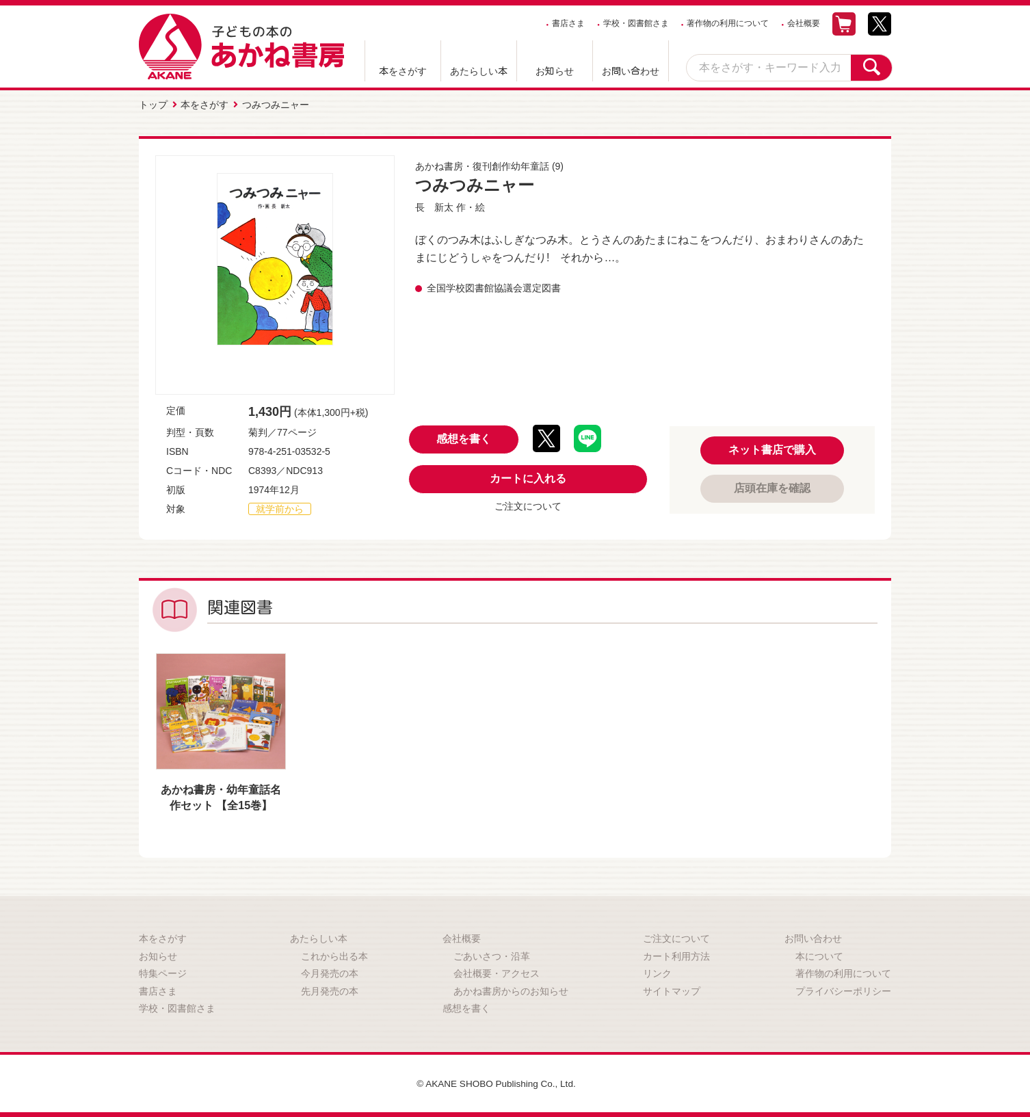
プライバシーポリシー (843, 990)
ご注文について (528, 505)
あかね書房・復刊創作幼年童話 (482, 165)
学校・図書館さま (636, 23)
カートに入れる (528, 478)
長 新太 (434, 206)
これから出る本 (334, 954)
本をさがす (403, 71)
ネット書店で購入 (772, 449)
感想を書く (463, 438)
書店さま (568, 23)
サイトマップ (671, 990)
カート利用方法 (676, 954)
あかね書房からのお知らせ (510, 990)
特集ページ (163, 972)
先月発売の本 (329, 990)
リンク (657, 972)
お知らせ (555, 71)
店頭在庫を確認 (772, 487)
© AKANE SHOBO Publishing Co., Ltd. (496, 1082)
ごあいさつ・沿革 (491, 954)
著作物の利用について (728, 23)
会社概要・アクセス (496, 972)
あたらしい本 (478, 71)
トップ (153, 104)
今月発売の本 (329, 972)
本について (819, 954)
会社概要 (803, 23)
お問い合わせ (630, 71)
